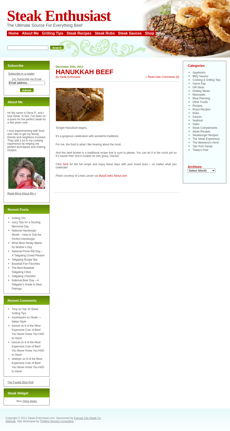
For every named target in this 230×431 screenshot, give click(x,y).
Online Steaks (29, 401)
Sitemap (11, 421)
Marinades (199, 94)
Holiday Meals (201, 91)
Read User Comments (161, 77)
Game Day (199, 83)
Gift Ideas (198, 87)
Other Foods (200, 102)
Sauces (197, 116)
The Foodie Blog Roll (20, 382)
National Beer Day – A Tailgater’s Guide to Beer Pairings (27, 284)
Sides (196, 124)
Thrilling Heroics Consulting (56, 421)
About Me (30, 33)
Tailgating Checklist (23, 276)
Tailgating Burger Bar (24, 259)
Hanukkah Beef (84, 72)
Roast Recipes (201, 109)
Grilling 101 (19, 218)
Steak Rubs (105, 33)
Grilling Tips (52, 33)
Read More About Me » (21, 193)
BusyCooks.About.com (113, 175)
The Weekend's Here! (206, 142)
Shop (149, 33)
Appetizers (199, 72)
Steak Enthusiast (59, 15)
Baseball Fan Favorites (26, 263)
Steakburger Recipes (205, 135)
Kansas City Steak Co (87, 418)
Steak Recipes (79, 33)
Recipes (197, 105)
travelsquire (19, 317)
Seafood (198, 120)
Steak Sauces (130, 33)
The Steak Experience (206, 139)
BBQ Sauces (200, 76)
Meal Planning (201, 98)
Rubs (196, 113)
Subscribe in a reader (21, 73)
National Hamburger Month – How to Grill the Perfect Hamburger (26, 234)
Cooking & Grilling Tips (206, 80)
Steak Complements (205, 127)
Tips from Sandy (203, 146)
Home (14, 33)
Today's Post (200, 150)
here (65, 164)
